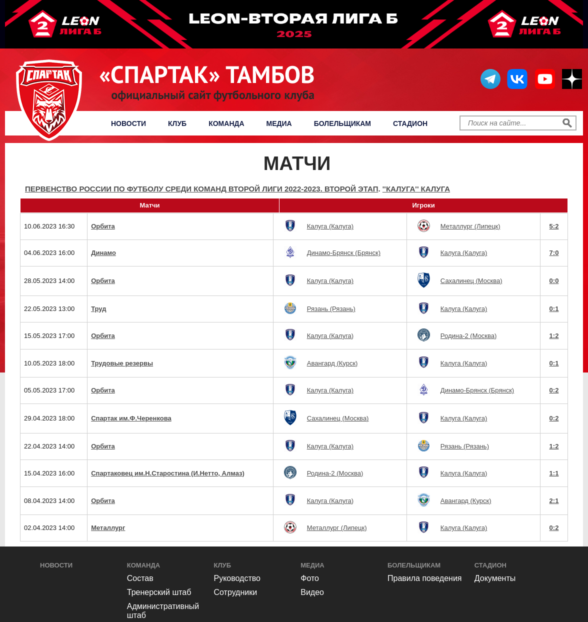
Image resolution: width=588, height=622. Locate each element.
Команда (226, 124)
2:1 (554, 500)
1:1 (554, 473)
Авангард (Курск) (332, 363)
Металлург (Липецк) (470, 226)
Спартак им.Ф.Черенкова (131, 418)
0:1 (554, 308)
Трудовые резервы (122, 363)
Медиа (279, 124)
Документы (495, 578)
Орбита (103, 226)
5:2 (554, 226)
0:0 (554, 280)
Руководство (237, 578)
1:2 (554, 336)
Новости (128, 124)
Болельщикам (342, 124)
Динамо (103, 252)
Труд (98, 308)
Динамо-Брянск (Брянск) (343, 252)
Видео (312, 592)
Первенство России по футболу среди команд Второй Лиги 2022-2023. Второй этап (201, 188)
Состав (140, 578)
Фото (309, 578)
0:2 (554, 390)
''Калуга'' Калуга (416, 188)
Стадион (410, 124)
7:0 (554, 252)
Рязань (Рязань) (331, 308)
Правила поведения (425, 578)
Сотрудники (236, 592)
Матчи (150, 205)
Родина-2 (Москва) (468, 336)
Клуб (177, 124)
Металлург (108, 528)
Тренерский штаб (159, 592)
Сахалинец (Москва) (471, 280)
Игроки (423, 205)
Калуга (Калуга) (330, 226)
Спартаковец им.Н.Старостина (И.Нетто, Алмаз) (167, 473)
